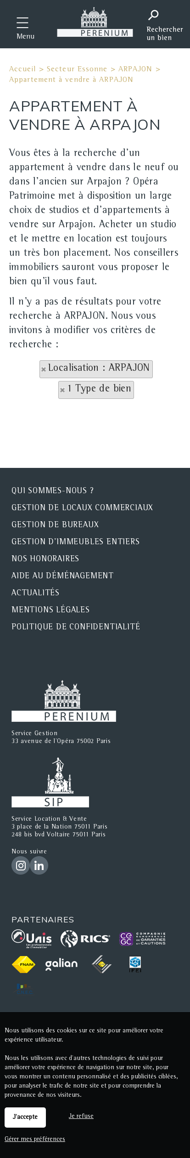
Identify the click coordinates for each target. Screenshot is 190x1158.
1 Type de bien (99, 390)
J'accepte (25, 1117)
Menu (25, 37)
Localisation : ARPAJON (99, 369)
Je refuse (81, 1116)
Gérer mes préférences (35, 1139)
